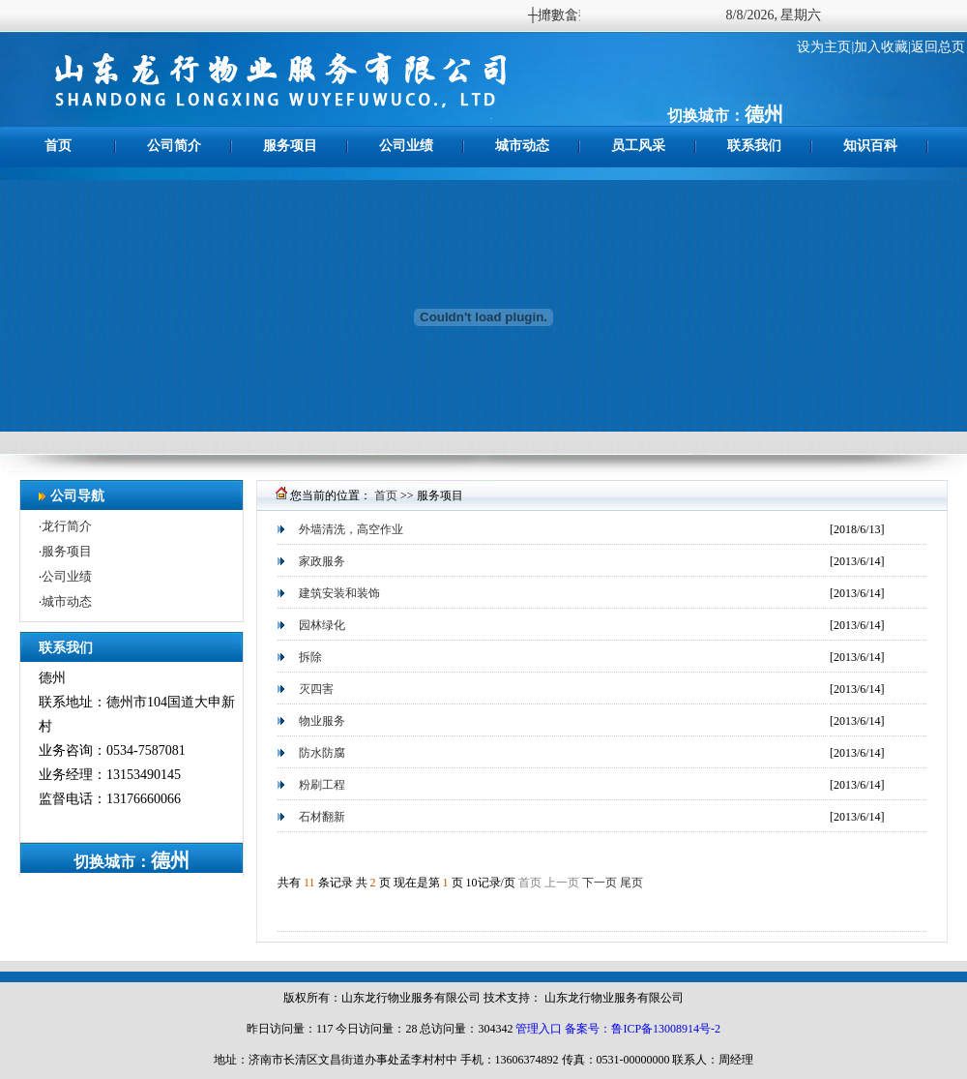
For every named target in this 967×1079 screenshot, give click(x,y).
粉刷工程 (322, 785)
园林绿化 (322, 625)
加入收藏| (882, 47)
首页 (58, 145)
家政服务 (322, 561)
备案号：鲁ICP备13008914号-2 (642, 1028)
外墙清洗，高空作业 (351, 529)
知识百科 (870, 145)
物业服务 (322, 721)
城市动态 (522, 145)
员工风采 (638, 145)
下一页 (599, 882)
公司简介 (174, 145)
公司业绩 (406, 145)
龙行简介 (67, 526)
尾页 (631, 882)
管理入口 (538, 1028)
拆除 (310, 657)
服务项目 (290, 145)
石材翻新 (322, 817)
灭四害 (316, 689)
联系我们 (754, 145)
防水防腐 (322, 753)
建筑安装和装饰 (339, 593)
